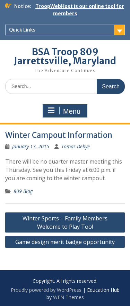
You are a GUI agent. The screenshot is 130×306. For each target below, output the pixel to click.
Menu (64, 111)
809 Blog (23, 191)
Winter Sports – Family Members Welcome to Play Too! (65, 222)
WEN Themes (68, 297)
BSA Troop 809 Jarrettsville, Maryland (65, 56)
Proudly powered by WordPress (46, 290)
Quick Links (22, 30)
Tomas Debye (75, 146)
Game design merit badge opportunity (65, 242)
